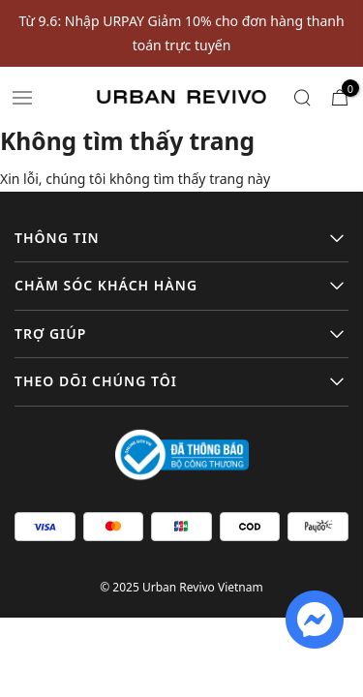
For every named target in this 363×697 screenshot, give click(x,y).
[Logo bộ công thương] (182, 453)
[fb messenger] (315, 618)
